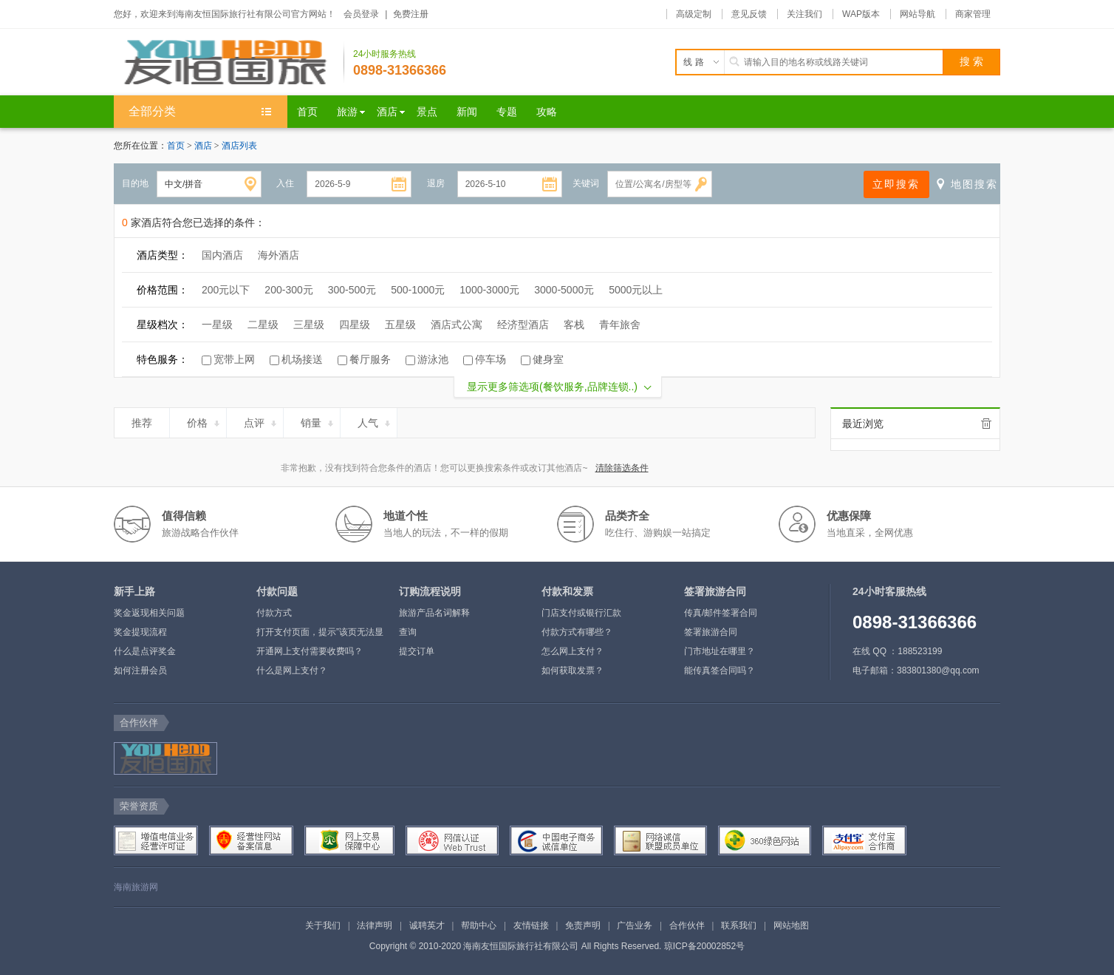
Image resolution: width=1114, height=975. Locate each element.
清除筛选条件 (622, 468)
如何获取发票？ (572, 670)
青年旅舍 (619, 324)
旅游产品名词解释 (434, 613)
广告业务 (634, 925)
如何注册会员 (140, 670)
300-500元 (352, 290)
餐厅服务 (370, 359)
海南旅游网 (136, 887)
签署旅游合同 (710, 632)
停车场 (490, 359)
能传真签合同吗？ (719, 670)
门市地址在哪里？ (719, 651)
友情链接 (531, 925)
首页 (176, 145)
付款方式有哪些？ (576, 632)
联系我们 (738, 925)
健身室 (548, 359)
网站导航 (917, 14)
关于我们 (323, 925)
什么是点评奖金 (145, 651)
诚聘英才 (427, 925)
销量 (318, 420)
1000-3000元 (489, 290)
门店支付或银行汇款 (581, 613)
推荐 (148, 420)
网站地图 (791, 925)
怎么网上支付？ (572, 651)
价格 (204, 420)
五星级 (400, 324)
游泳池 (432, 359)
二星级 (262, 324)
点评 (261, 420)
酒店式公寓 (456, 324)
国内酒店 (222, 255)
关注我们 (804, 14)
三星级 (308, 324)
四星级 (354, 324)
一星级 (217, 324)
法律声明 (374, 925)
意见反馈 (749, 14)
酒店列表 (239, 145)
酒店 (204, 145)
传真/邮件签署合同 (720, 613)
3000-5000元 (564, 290)
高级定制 (693, 14)
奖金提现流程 (140, 632)
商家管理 (973, 14)
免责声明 (583, 925)
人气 (375, 420)
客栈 (574, 324)
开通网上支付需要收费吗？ (309, 651)
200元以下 (226, 290)
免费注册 (410, 14)
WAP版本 (861, 14)
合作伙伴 (687, 925)
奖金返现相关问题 (149, 613)
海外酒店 (278, 255)
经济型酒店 (523, 324)
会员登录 (361, 14)
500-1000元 (418, 290)
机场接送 (302, 359)
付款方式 (274, 613)
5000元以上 (636, 290)
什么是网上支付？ (291, 670)
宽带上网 (234, 359)
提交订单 (416, 651)
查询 (408, 632)
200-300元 (288, 290)
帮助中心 (478, 925)
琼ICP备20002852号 (704, 946)
